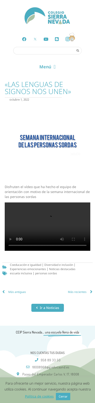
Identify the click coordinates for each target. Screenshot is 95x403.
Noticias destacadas (62, 269)
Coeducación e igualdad (25, 265)
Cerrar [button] (63, 396)
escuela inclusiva (21, 273)
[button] (47, 66)
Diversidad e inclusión (58, 265)
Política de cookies (39, 396)
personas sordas (46, 273)
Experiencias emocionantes (28, 269)
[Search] (78, 50)
